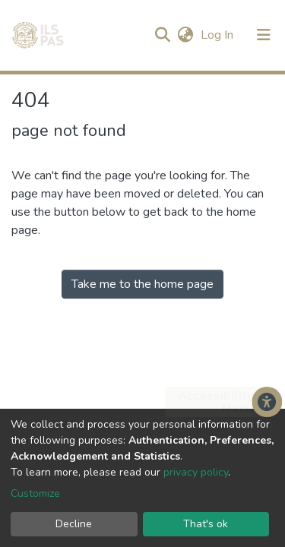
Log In (218, 35)
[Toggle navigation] (263, 35)
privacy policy (195, 472)
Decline (73, 524)
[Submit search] (162, 35)
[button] (185, 35)
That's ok (205, 524)
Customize (35, 493)
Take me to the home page (142, 284)
